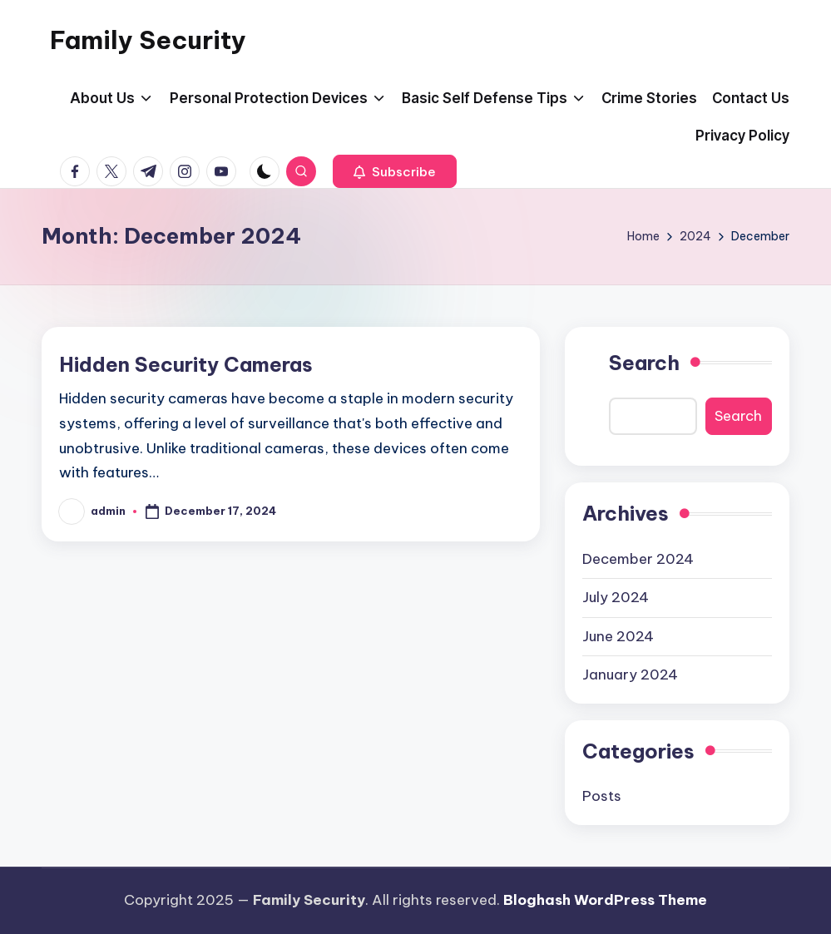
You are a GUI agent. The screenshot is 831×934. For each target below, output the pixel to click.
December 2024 (638, 559)
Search (644, 362)
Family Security (148, 40)
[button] (395, 171)
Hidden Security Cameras (186, 364)
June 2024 (618, 636)
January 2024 (630, 674)
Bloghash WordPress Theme (605, 900)
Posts (601, 796)
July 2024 (615, 597)
